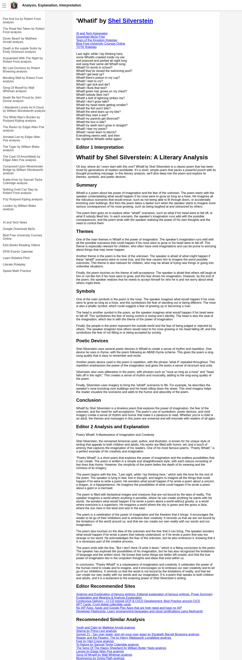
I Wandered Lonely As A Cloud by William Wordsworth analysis (24, 109)
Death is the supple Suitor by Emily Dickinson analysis (22, 50)
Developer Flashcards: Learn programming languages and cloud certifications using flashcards (139, 611)
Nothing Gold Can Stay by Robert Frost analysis (20, 191)
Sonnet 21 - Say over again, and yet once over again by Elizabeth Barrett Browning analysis (137, 634)
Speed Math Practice (17, 270)
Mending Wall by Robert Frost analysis (23, 79)
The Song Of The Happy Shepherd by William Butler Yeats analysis (121, 648)
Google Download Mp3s (19, 228)
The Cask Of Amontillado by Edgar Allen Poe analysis (21, 158)
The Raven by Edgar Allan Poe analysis (23, 128)
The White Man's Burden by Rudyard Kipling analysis (21, 119)
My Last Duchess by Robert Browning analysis (21, 69)
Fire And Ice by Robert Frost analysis (22, 20)
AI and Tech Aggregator (92, 33)
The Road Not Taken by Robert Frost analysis (23, 30)
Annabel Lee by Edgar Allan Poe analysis (21, 138)
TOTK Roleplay (86, 47)
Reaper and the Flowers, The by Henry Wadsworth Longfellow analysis (123, 637)
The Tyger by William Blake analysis (21, 148)
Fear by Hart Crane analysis (95, 641)
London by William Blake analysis (19, 207)
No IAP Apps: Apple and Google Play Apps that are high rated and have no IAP (129, 607)
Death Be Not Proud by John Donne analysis (22, 99)
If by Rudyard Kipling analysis (23, 199)
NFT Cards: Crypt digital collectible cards (103, 604)
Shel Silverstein (130, 20)
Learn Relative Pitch (16, 258)
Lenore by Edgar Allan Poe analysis (100, 651)
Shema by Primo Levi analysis (96, 631)
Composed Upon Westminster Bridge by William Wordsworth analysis (23, 170)
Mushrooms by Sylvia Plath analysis (100, 658)
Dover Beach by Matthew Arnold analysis (20, 40)
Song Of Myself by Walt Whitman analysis (18, 89)
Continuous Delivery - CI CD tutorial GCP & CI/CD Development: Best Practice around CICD (138, 601)
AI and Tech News (15, 222)
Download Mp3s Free (90, 36)
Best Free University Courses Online (22, 237)
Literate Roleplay (14, 264)
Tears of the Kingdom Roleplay (96, 40)
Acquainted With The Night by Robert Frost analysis (23, 60)
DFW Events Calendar (18, 251)
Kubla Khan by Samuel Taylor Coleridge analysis (23, 181)
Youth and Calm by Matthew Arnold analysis (105, 627)
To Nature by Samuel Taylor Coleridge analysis (107, 644)
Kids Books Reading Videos (21, 245)
